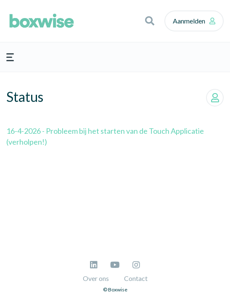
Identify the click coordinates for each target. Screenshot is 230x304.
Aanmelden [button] (189, 21)
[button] (149, 21)
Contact (136, 278)
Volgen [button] (215, 98)
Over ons (96, 278)
